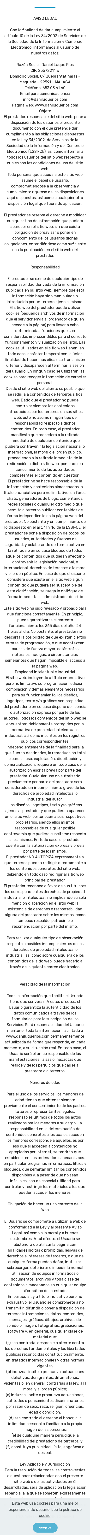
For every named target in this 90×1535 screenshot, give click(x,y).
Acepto (45, 1528)
